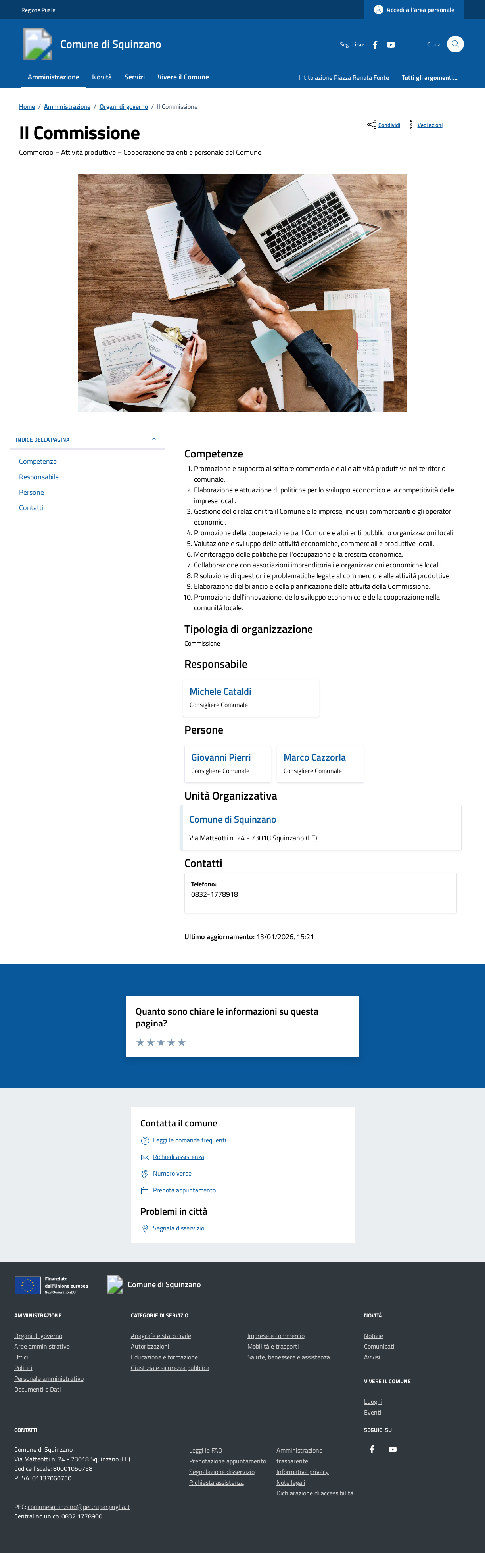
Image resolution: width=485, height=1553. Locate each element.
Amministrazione (53, 76)
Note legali (290, 1482)
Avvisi (372, 1357)
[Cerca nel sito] (455, 44)
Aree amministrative (42, 1346)
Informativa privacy (302, 1471)
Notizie (373, 1335)
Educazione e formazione (164, 1357)
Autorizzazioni (150, 1346)
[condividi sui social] (383, 124)
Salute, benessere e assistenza (288, 1357)
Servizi (135, 76)
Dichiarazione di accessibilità (314, 1493)
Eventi (372, 1412)
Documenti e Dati (37, 1389)
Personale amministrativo (49, 1378)
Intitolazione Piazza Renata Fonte (344, 77)
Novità (102, 76)
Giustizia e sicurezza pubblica (170, 1367)
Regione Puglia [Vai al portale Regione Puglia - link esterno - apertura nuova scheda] (38, 10)
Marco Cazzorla (315, 757)
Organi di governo (38, 1335)
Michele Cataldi (220, 691)
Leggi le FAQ (205, 1450)
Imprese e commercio (276, 1335)
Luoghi (373, 1401)
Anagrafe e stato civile (161, 1335)
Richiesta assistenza (216, 1482)
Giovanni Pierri (221, 757)
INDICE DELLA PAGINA (87, 439)
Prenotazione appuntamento (227, 1461)
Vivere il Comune (183, 76)
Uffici (21, 1357)
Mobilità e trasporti (273, 1346)
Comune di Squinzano (232, 819)
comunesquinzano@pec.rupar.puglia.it (79, 1506)
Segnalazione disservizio (222, 1471)
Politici (23, 1367)
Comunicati (379, 1346)
